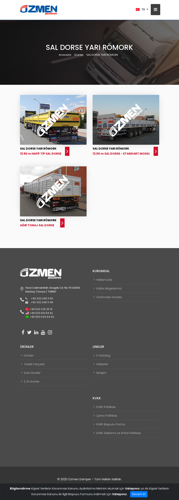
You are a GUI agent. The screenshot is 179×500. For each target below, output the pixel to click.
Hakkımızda (104, 280)
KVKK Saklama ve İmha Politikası (118, 433)
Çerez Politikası (106, 416)
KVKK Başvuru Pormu (110, 424)
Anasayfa (65, 55)
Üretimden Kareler (109, 297)
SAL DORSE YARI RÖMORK (102, 55)
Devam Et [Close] (139, 494)
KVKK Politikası (106, 407)
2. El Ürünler (32, 381)
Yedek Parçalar (34, 364)
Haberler (102, 364)
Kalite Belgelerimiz (109, 288)
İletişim (101, 373)
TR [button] (141, 9)
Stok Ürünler (32, 373)
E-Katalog (103, 355)
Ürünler (79, 55)
